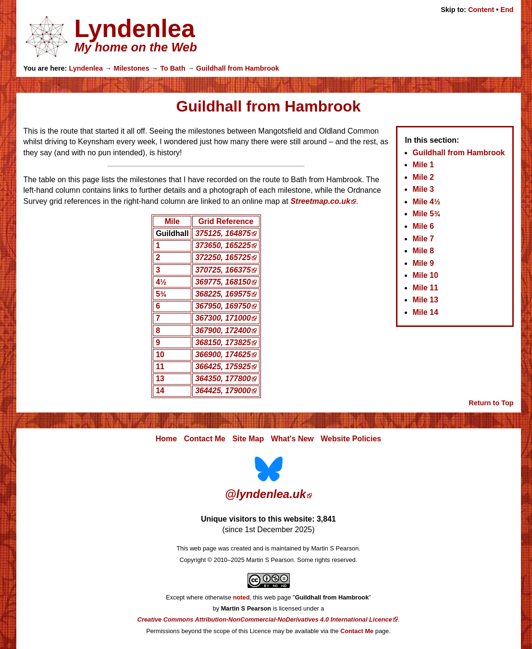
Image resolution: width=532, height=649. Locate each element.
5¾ (161, 294)
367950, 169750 (223, 306)
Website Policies (351, 439)
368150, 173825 (223, 342)
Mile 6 (422, 226)
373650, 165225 (223, 245)
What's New (292, 439)
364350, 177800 (223, 378)
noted (241, 597)
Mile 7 (422, 239)
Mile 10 (425, 275)
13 (160, 378)
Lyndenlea (86, 68)
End (506, 9)
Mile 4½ (426, 202)
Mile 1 (422, 165)
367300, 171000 (223, 318)
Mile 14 (425, 312)
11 (160, 366)
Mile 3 (422, 189)
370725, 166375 (223, 270)
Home (166, 439)
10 (160, 354)
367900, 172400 (223, 330)
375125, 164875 (223, 233)
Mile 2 (422, 177)
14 (160, 391)
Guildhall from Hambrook (237, 68)
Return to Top (491, 403)
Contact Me (204, 439)
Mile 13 (425, 300)
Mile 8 (422, 251)
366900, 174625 (223, 354)
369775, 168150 (223, 282)
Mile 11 (425, 288)
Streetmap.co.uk (320, 201)
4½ (161, 282)
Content (481, 9)
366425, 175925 (223, 366)
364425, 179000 (223, 391)
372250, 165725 (223, 257)
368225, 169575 (223, 294)
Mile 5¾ (426, 214)
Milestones (131, 68)
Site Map (248, 439)
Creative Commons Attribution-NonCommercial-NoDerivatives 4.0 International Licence (264, 619)
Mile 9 (422, 263)
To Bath (173, 68)
